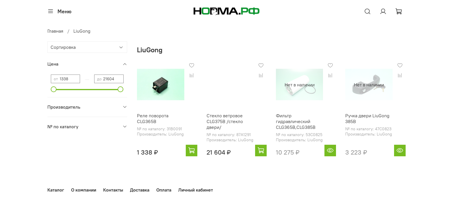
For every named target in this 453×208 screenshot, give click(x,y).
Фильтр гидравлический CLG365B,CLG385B (295, 121)
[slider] (53, 89)
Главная (55, 31)
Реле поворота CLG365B (152, 118)
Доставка (139, 190)
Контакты (113, 190)
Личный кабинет (195, 190)
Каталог (55, 190)
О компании (83, 190)
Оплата (163, 190)
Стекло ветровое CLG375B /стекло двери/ (225, 121)
